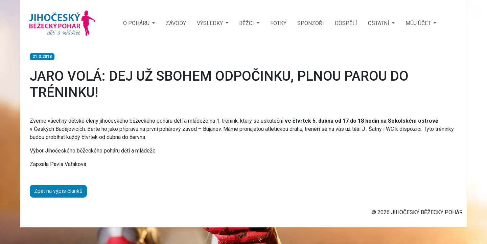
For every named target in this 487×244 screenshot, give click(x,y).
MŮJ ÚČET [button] (418, 23)
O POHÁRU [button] (137, 23)
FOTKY (278, 23)
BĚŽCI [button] (247, 23)
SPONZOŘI (310, 23)
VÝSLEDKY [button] (210, 23)
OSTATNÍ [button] (379, 23)
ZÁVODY (176, 23)
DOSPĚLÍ (346, 23)
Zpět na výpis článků (58, 191)
